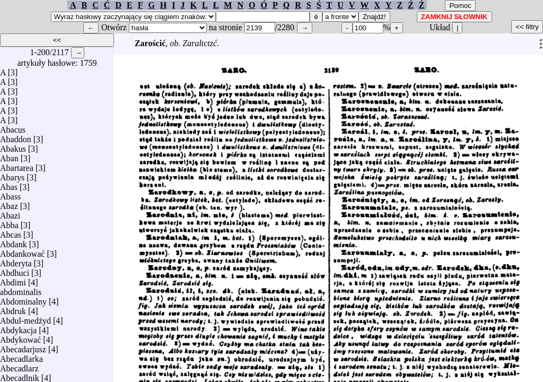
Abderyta (16, 260)
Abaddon (15, 136)
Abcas (10, 232)
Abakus (13, 146)
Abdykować (20, 337)
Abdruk (13, 308)
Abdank (13, 241)
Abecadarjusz (23, 346)
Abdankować (22, 251)
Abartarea (16, 165)
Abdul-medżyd (25, 318)
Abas (8, 184)
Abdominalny (23, 298)
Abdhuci (14, 270)
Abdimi (13, 279)
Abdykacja (18, 327)
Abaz (9, 203)
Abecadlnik (19, 375)
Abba (9, 222)
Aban (9, 155)
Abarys (12, 174)
